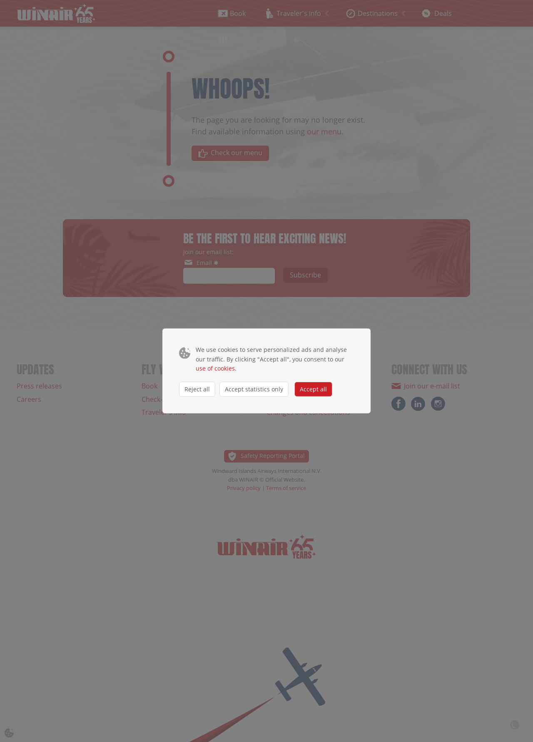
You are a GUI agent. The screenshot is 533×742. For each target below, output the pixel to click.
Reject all (197, 389)
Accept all (313, 389)
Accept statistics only (254, 389)
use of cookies (215, 368)
